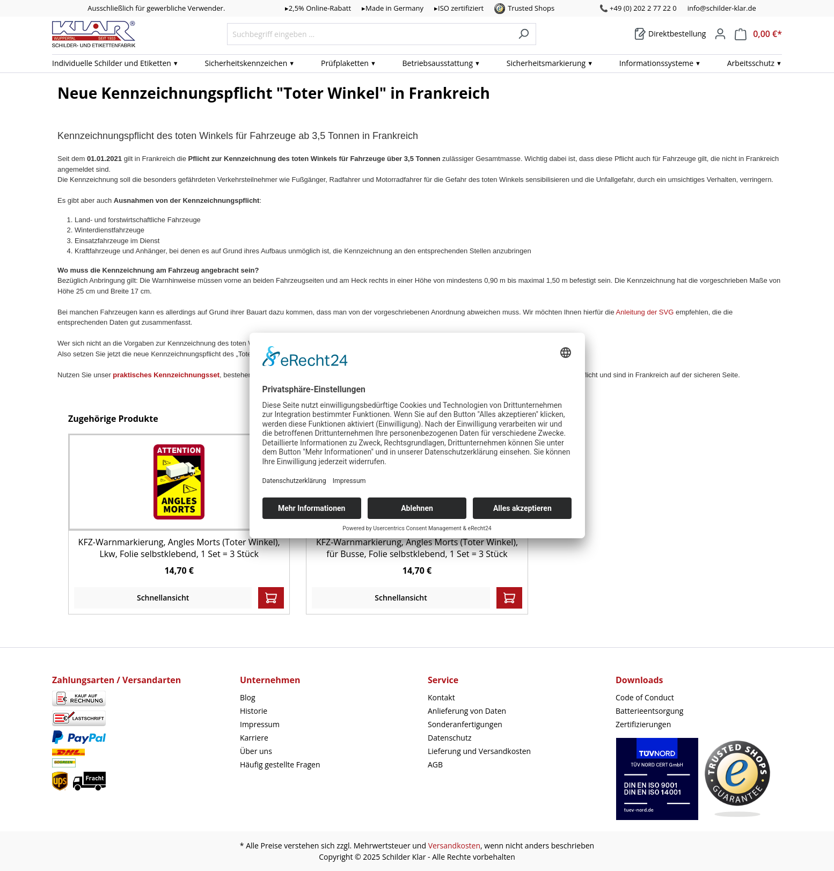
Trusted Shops (531, 8)
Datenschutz (449, 738)
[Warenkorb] (670, 34)
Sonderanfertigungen (465, 724)
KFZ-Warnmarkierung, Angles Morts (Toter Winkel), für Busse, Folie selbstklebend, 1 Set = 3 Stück (417, 548)
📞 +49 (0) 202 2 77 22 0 (638, 8)
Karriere (254, 738)
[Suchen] (523, 34)
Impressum (260, 724)
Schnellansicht (163, 597)
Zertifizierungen (643, 724)
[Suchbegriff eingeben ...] (369, 34)
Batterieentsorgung (649, 711)
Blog (247, 697)
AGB (435, 764)
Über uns (256, 751)
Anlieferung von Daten (467, 711)
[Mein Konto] (720, 34)
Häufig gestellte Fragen (280, 764)
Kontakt (441, 697)
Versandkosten (454, 845)
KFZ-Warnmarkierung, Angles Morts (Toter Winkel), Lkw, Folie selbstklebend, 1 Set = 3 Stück (179, 548)
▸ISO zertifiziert (459, 8)
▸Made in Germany (392, 8)
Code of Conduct (645, 697)
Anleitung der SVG (645, 312)
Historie (253, 711)
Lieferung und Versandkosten (479, 751)
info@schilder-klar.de (721, 8)
